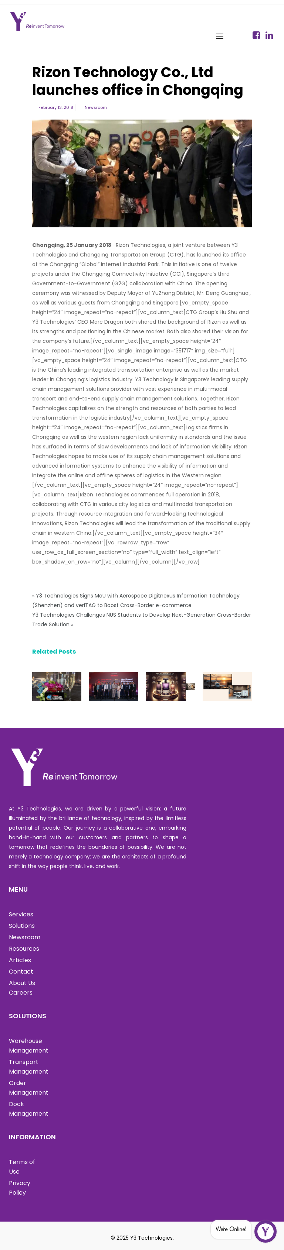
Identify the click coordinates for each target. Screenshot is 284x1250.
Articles (20, 960)
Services (21, 914)
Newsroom (96, 107)
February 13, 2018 (55, 107)
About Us (22, 983)
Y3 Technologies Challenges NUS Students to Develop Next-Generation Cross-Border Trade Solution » (141, 619)
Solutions (22, 926)
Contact (21, 971)
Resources (24, 948)
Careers (21, 992)
